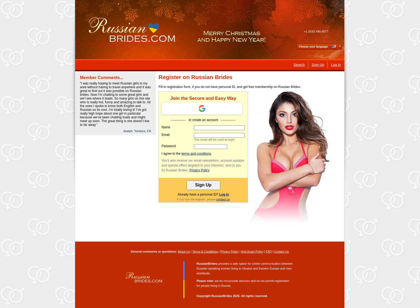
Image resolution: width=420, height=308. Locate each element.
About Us (184, 251)
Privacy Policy (199, 170)
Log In (224, 194)
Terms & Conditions (205, 251)
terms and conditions (196, 153)
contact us (223, 199)
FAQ (269, 251)
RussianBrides (221, 296)
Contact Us (281, 251)
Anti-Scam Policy (252, 251)
